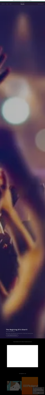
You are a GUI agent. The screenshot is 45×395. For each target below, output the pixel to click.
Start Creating (30, 0)
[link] (22, 4)
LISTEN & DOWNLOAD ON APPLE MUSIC (12, 335)
